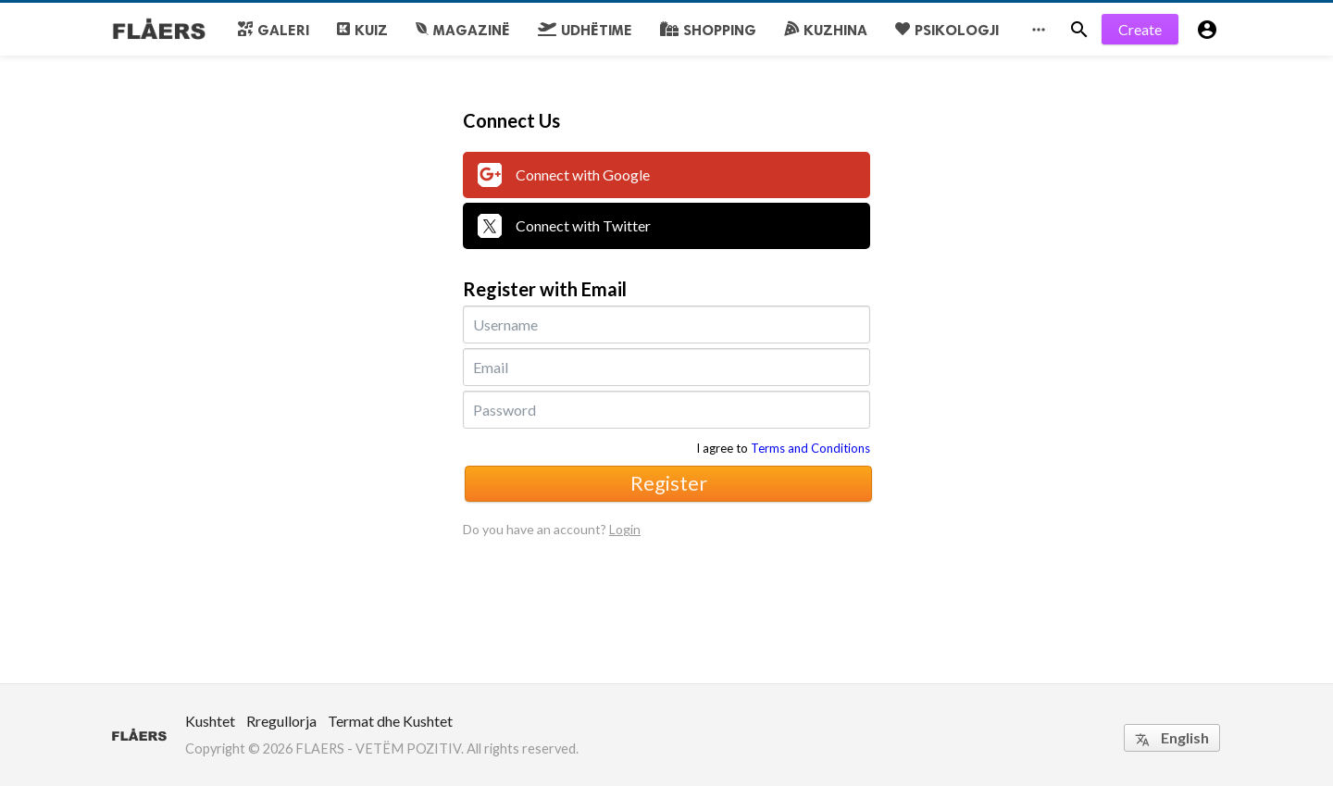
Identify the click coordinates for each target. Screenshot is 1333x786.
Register (668, 482)
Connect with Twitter (564, 226)
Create (1140, 29)
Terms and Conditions (810, 448)
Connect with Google (564, 175)
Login (625, 529)
